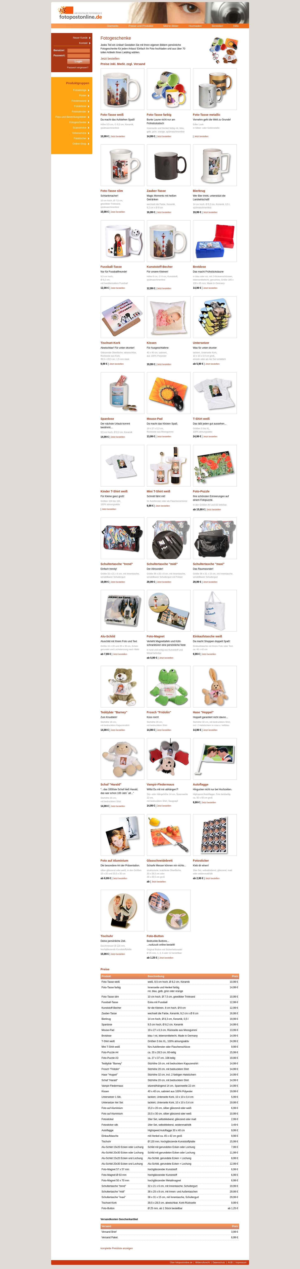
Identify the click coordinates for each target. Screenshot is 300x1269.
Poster (82, 95)
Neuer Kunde (80, 37)
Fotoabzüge (79, 90)
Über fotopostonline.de (181, 1262)
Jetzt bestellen (110, 58)
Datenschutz (219, 1262)
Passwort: (59, 55)
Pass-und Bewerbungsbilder (70, 117)
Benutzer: (59, 50)
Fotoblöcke (80, 106)
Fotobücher (80, 138)
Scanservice (79, 127)
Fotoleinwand (79, 100)
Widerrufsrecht (202, 1262)
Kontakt (83, 43)
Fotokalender (79, 111)
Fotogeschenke (77, 122)
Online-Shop (79, 143)
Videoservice (79, 133)
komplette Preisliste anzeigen (117, 1248)
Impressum (240, 1262)
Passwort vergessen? (77, 67)
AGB (230, 1262)
